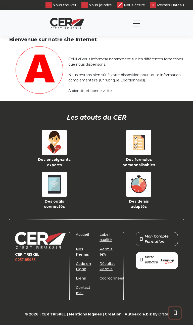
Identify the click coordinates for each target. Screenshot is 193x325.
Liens (81, 278)
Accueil (82, 234)
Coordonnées (112, 278)
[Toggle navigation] (136, 23)
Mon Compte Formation (154, 239)
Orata (163, 314)
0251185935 (25, 259)
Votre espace (157, 260)
